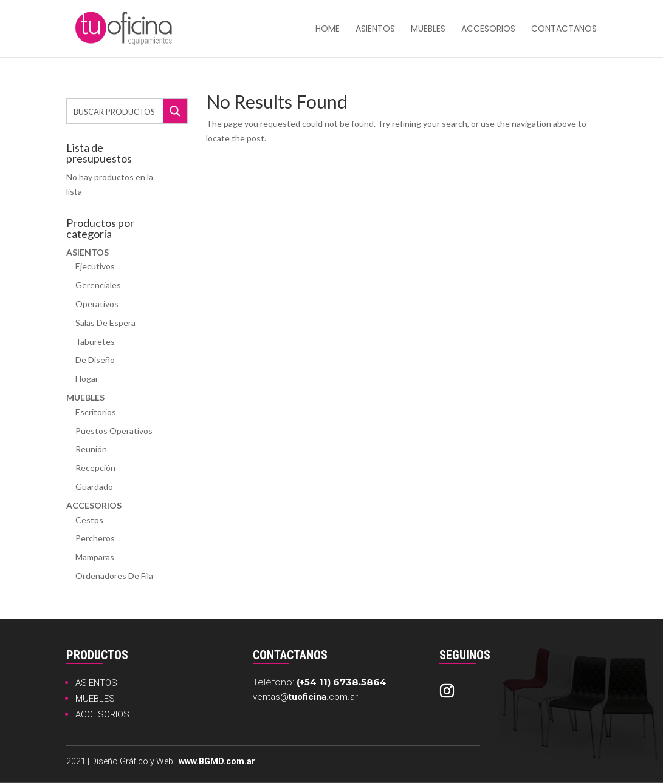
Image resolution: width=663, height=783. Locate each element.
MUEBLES (95, 698)
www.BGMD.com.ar (217, 761)
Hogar (86, 378)
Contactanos (564, 29)
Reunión (91, 449)
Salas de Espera (105, 322)
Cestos (89, 520)
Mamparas (94, 557)
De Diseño (95, 359)
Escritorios (95, 412)
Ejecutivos (95, 266)
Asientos (375, 29)
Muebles (428, 29)
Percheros (95, 538)
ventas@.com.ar (305, 696)
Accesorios (488, 29)
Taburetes (95, 341)
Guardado (94, 486)
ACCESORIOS (102, 714)
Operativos (97, 304)
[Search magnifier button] (175, 111)
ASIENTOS (96, 682)
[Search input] (115, 111)
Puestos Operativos (114, 430)
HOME (327, 29)
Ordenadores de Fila (114, 576)
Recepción (95, 468)
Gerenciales (98, 285)
